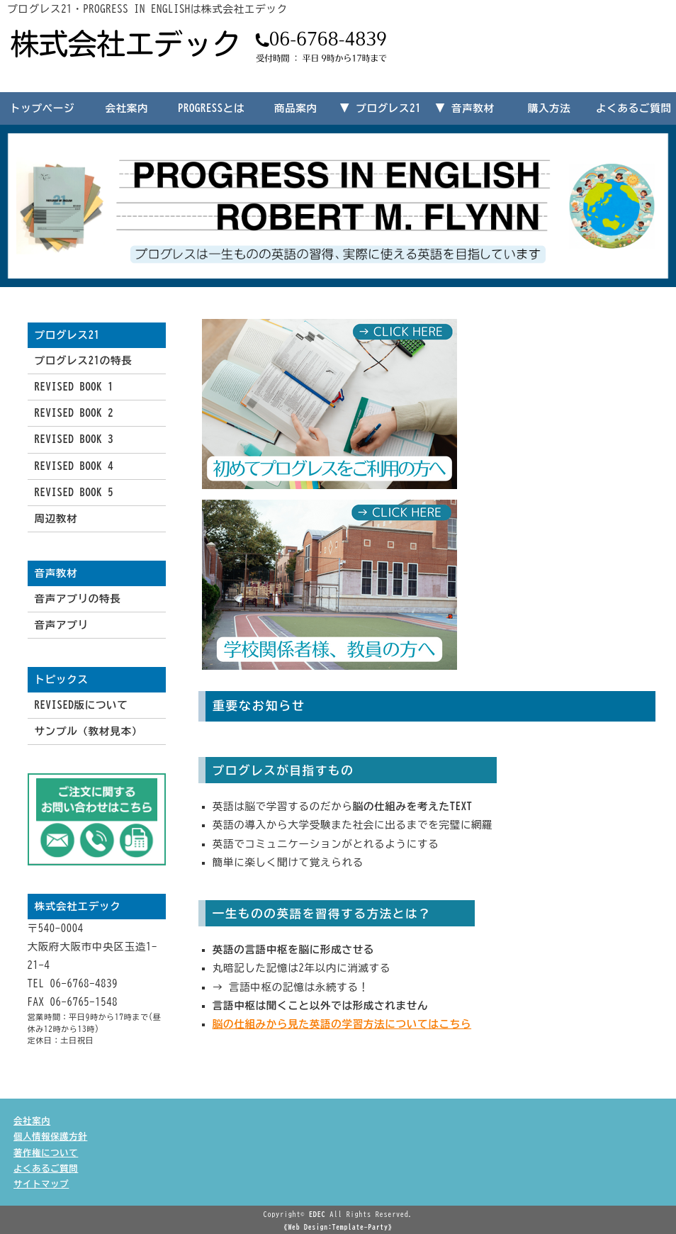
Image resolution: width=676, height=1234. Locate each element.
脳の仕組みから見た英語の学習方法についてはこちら (342, 1024)
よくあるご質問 (634, 108)
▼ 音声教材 (465, 108)
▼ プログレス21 (380, 108)
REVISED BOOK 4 (74, 466)
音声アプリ (62, 624)
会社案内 (126, 108)
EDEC (317, 1214)
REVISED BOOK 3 (74, 439)
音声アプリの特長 (78, 598)
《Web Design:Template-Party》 (338, 1226)
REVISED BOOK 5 (74, 492)
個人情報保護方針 (50, 1136)
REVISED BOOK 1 (74, 386)
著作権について (45, 1152)
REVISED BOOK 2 (74, 413)
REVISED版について (81, 705)
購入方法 (549, 108)
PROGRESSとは (211, 108)
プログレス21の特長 (84, 360)
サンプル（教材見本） (88, 731)
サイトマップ (41, 1183)
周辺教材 (56, 518)
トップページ (42, 108)
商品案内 (295, 108)
